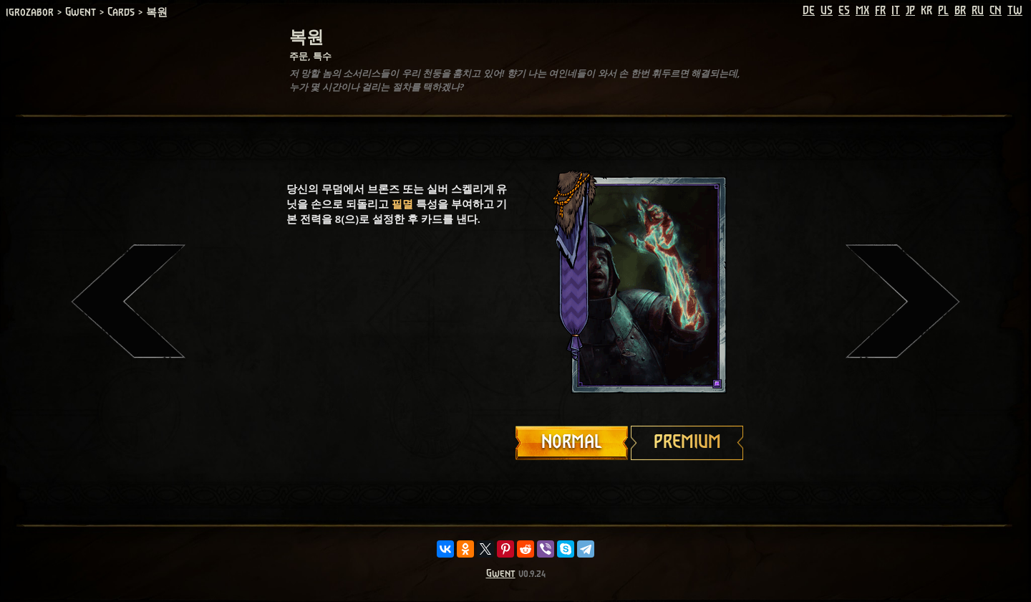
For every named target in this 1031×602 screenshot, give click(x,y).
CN (995, 11)
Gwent (501, 573)
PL (943, 11)
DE (809, 11)
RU (978, 11)
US (827, 11)
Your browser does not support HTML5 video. (630, 284)
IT (895, 11)
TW (1014, 11)
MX (862, 11)
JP (910, 11)
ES (844, 11)
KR (926, 11)
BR (960, 11)
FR (880, 11)
